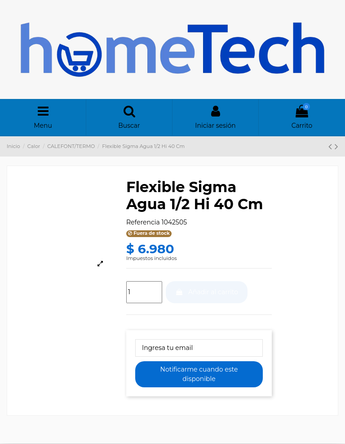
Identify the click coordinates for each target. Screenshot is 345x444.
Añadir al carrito (206, 292)
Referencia (143, 222)
